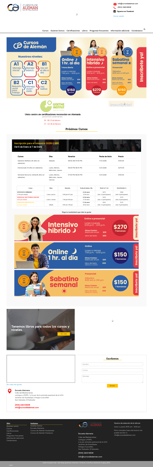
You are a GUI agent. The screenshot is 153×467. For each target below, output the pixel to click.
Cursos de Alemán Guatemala (42, 431)
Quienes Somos (57, 30)
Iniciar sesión (119, 16)
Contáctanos (136, 30)
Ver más (63, 334)
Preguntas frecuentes (99, 30)
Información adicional (120, 30)
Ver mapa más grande (14, 385)
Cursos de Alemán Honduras (41, 433)
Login (11, 465)
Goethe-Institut (36, 426)
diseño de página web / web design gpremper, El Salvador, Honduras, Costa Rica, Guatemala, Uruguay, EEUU (76, 463)
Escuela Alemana (37, 428)
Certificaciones (73, 30)
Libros (84, 30)
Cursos (45, 30)
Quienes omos (13, 426)
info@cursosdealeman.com (90, 456)
